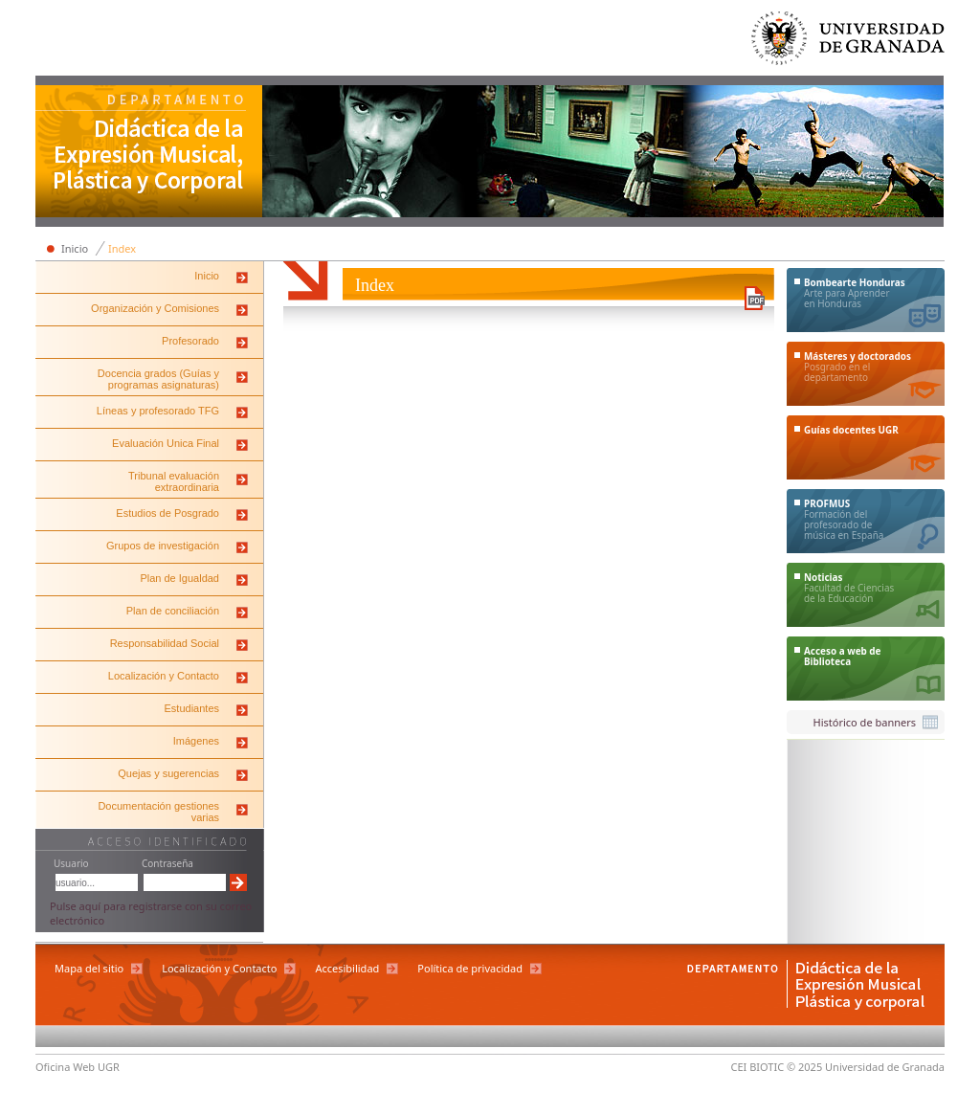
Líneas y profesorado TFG (158, 410)
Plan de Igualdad (179, 578)
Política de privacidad (470, 968)
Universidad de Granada (849, 43)
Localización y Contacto (163, 675)
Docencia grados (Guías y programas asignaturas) (158, 379)
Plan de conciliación (172, 610)
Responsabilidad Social (164, 643)
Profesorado (190, 340)
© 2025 (804, 1067)
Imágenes (196, 741)
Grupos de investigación (162, 545)
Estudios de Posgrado (167, 513)
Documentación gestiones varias (158, 811)
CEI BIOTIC (758, 1067)
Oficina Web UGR (77, 1067)
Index (122, 248)
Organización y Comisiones (155, 308)
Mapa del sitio (89, 968)
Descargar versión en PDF (755, 298)
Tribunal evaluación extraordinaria (173, 481)
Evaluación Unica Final (165, 443)
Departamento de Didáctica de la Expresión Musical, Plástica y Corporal (149, 153)
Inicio (74, 248)
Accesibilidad (347, 968)
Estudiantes (192, 708)
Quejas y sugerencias (168, 773)
